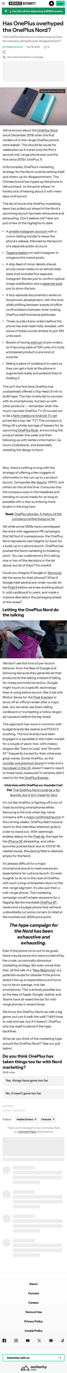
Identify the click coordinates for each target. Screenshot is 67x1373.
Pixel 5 (12, 587)
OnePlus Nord (47, 130)
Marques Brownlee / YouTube (52, 91)
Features (8, 1106)
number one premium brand (23, 763)
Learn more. (58, 17)
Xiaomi (41, 482)
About (33, 1284)
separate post (52, 284)
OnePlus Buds (28, 430)
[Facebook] (4, 1340)
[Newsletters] (51, 1340)
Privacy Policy (33, 1321)
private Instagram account (28, 231)
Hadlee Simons (14, 46)
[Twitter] (39, 1340)
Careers (33, 1302)
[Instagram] (16, 1340)
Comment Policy (27, 1131)
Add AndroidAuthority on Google (23, 57)
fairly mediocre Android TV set (35, 416)
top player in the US (16, 768)
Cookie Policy (34, 1330)
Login (60, 3)
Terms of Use (33, 1312)
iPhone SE (15, 841)
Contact (33, 1293)
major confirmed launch (43, 817)
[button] (33, 3)
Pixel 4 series (42, 697)
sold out (36, 342)
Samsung (54, 573)
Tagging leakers (17, 253)
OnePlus (7, 1110)
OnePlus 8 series (36, 778)
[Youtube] (27, 1340)
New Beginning (44, 970)
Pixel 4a (38, 836)
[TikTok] (62, 1340)
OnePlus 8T (48, 902)
